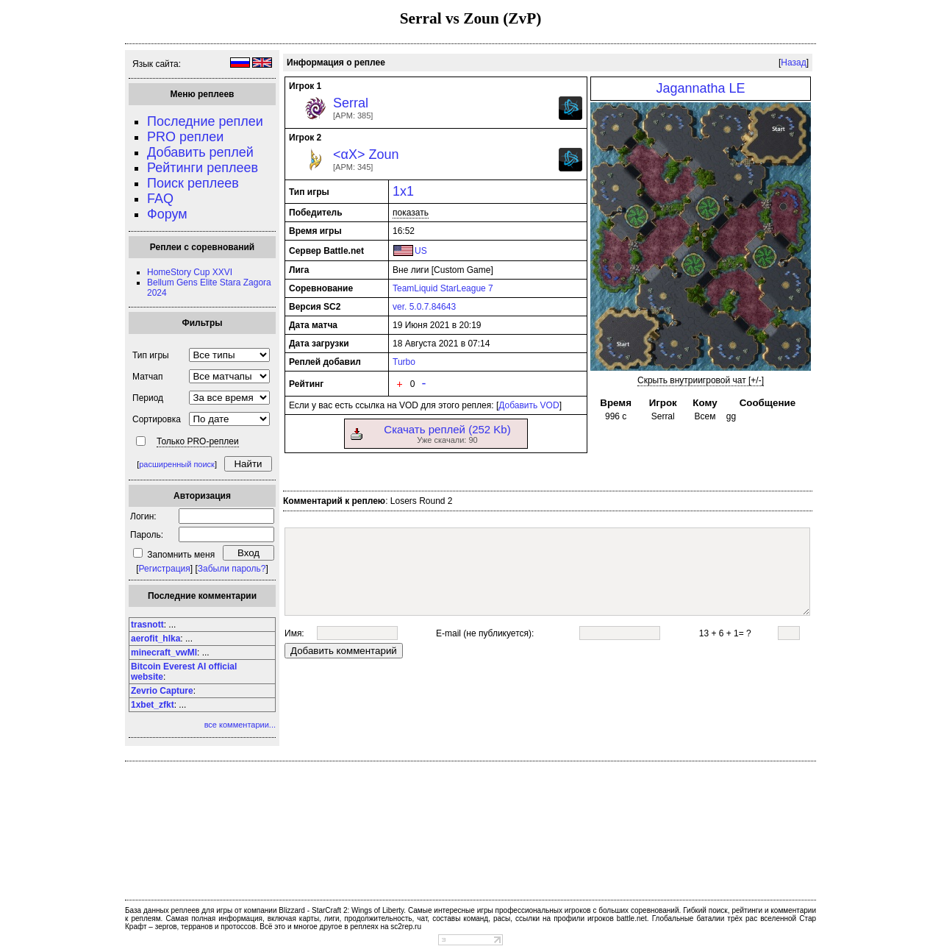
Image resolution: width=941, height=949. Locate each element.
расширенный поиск (177, 464)
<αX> (349, 154)
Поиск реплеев (193, 183)
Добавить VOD (528, 405)
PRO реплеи (185, 136)
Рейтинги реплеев (202, 167)
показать (411, 212)
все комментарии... (240, 724)
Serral (350, 103)
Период (147, 398)
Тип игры (150, 355)
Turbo (404, 362)
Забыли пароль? (232, 569)
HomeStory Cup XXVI (189, 272)
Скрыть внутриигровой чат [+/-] (700, 380)
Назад (793, 62)
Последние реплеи (205, 121)
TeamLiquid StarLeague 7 (443, 288)
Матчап (147, 377)
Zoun (383, 154)
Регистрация (164, 569)
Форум (167, 214)
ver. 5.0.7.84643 (424, 307)
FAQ (160, 198)
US (421, 251)
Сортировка (156, 419)
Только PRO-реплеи (198, 441)
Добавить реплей (200, 152)
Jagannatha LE (700, 88)
